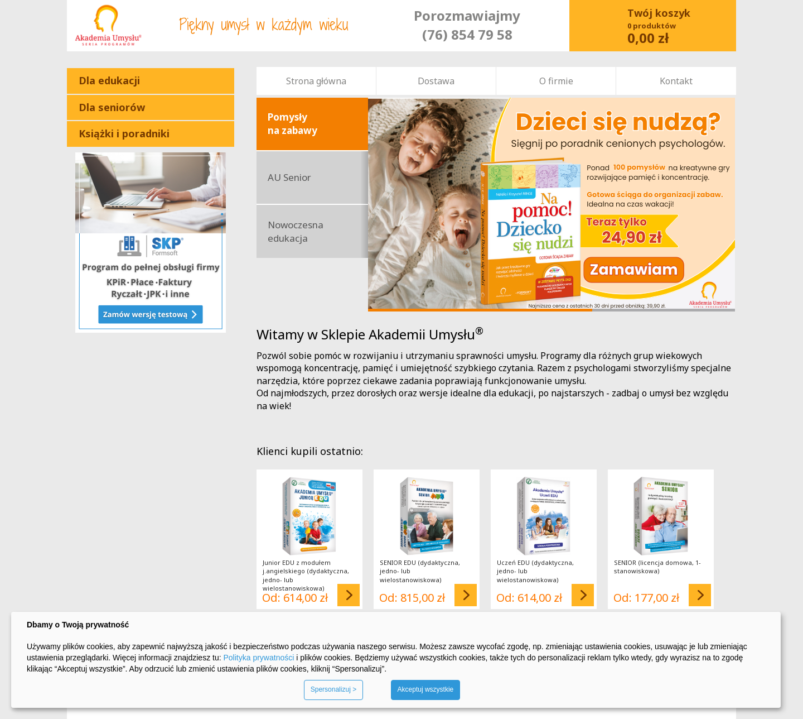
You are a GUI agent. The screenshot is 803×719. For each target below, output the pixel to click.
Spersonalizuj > (333, 689)
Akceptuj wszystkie (426, 689)
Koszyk (652, 25)
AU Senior (289, 177)
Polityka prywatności (258, 657)
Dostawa (436, 81)
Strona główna (316, 81)
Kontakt (676, 81)
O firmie (556, 81)
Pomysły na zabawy (292, 124)
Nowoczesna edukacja (295, 231)
